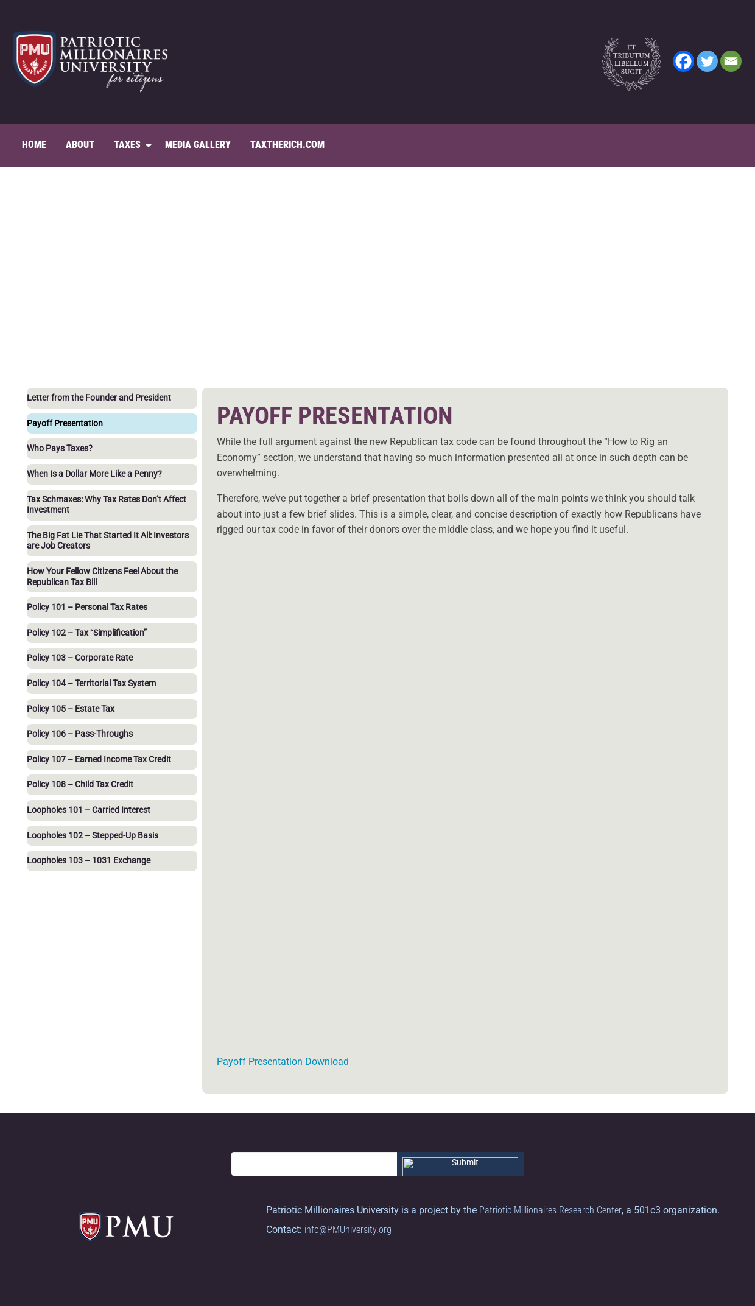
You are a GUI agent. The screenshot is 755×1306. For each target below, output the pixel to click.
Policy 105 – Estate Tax (70, 709)
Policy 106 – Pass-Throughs (80, 734)
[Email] (731, 61)
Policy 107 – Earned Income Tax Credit (99, 759)
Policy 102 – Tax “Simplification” (87, 633)
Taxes (127, 144)
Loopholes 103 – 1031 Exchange (88, 860)
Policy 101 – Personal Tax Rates (87, 607)
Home (34, 144)
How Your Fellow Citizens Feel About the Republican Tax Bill (102, 577)
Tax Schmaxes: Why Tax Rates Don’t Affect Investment (106, 505)
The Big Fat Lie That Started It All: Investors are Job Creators (108, 541)
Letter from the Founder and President (99, 398)
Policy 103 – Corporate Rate (80, 658)
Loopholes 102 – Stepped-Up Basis (92, 835)
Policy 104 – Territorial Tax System (91, 683)
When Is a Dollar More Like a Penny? (94, 474)
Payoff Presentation (65, 423)
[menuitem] (34, 145)
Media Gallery (198, 144)
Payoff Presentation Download (283, 1061)
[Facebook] (683, 61)
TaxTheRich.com (287, 144)
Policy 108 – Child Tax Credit (80, 784)
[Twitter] (707, 61)
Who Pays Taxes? (60, 448)
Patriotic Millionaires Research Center (550, 1210)
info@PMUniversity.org (348, 1229)
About (80, 144)
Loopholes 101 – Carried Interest (88, 810)
